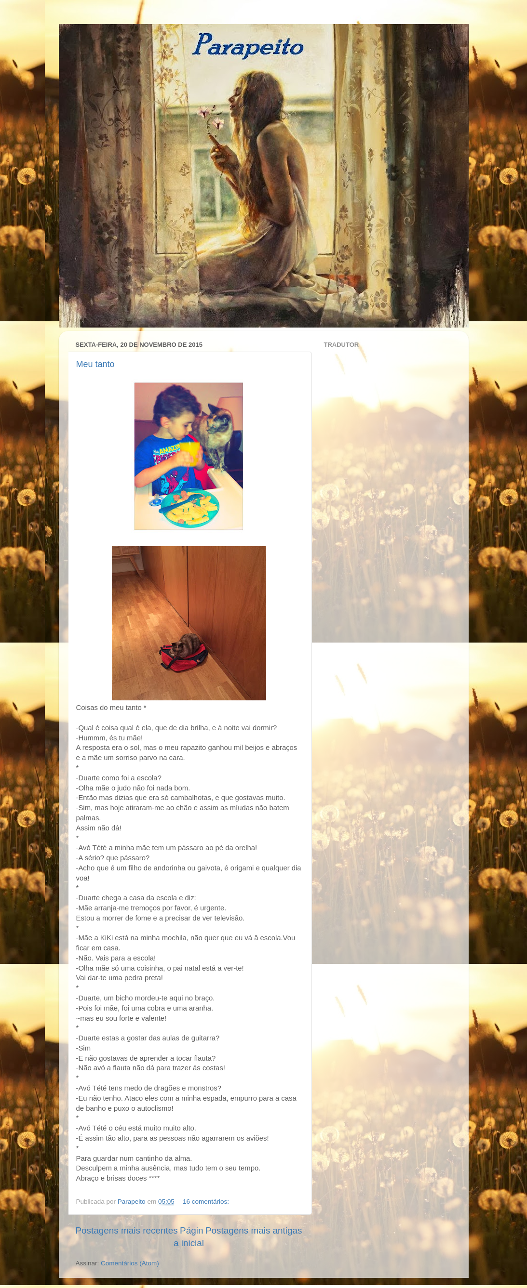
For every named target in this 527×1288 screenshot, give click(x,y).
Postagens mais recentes (127, 1230)
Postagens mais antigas (253, 1230)
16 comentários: (207, 1201)
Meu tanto (95, 364)
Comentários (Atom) (130, 1263)
